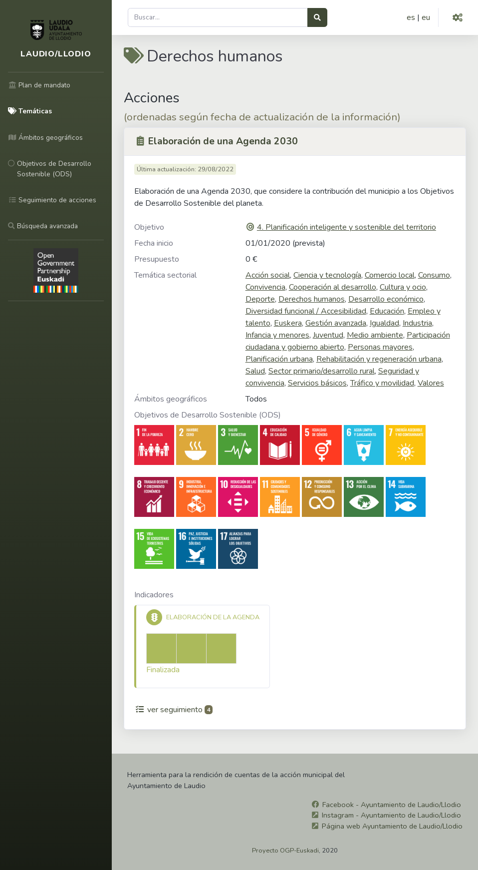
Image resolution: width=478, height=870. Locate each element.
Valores (431, 383)
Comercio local (390, 275)
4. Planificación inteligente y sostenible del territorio (346, 227)
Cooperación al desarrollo (332, 287)
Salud (255, 371)
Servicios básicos (317, 383)
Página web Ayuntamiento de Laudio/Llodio (392, 826)
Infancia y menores (277, 335)
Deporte (260, 299)
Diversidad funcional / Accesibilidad (305, 311)
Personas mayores (380, 347)
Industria (417, 323)
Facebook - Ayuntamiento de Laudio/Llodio (391, 805)
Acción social (267, 275)
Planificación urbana (279, 359)
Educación (387, 311)
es (411, 17)
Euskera (288, 323)
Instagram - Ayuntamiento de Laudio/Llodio (391, 815)
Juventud (328, 335)
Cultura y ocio (403, 287)
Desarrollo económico (386, 299)
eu (426, 17)
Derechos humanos (311, 299)
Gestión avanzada (335, 323)
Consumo (434, 275)
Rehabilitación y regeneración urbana (379, 359)
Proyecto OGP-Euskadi (285, 850)
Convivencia (265, 287)
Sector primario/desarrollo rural (321, 371)
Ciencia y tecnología (327, 275)
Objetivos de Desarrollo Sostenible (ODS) (207, 415)
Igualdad (384, 323)
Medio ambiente (375, 335)
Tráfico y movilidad (382, 383)
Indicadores (154, 594)
